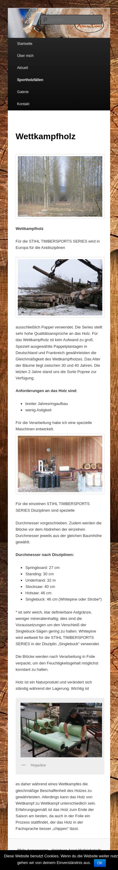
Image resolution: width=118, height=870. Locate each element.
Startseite (25, 44)
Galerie (23, 92)
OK (99, 863)
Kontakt (23, 104)
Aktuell (22, 68)
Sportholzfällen (30, 80)
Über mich (25, 56)
